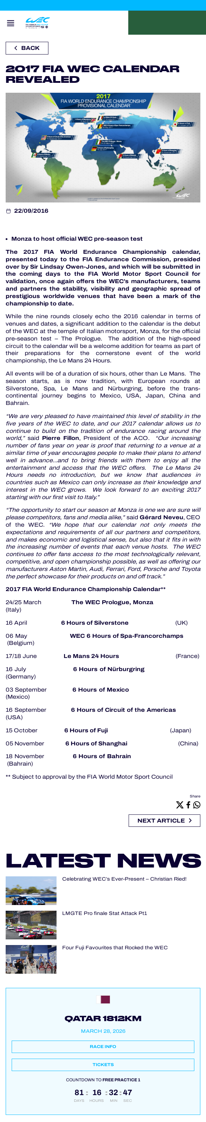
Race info (103, 1046)
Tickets (103, 1064)
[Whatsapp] (196, 804)
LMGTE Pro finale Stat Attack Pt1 (104, 913)
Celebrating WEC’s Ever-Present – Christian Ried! (124, 879)
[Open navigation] (10, 22)
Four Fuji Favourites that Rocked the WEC (115, 947)
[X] (179, 804)
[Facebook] (188, 804)
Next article (164, 821)
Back (27, 48)
